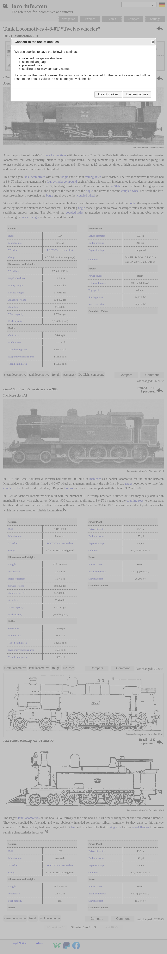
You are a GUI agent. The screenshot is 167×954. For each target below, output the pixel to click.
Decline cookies (137, 94)
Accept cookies (108, 94)
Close (152, 42)
